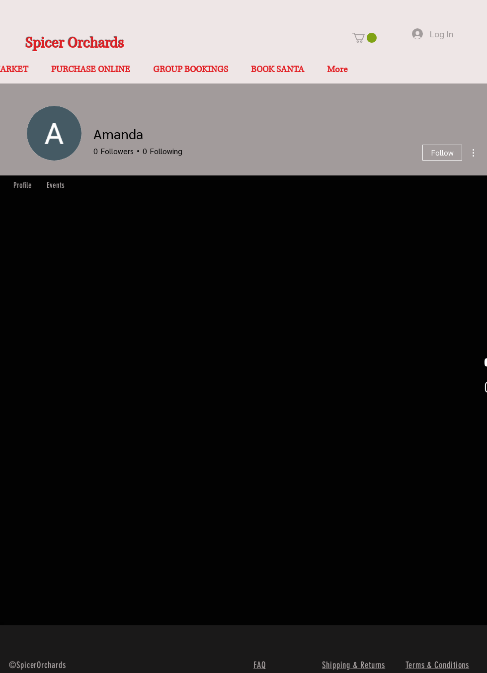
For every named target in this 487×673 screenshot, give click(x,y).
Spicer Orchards (74, 43)
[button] (364, 38)
